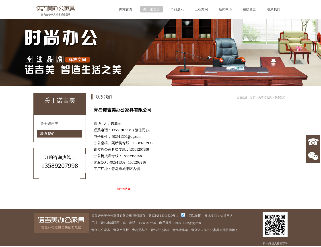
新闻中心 (225, 9)
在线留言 (249, 9)
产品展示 (177, 9)
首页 (252, 97)
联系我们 (273, 9)
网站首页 (125, 9)
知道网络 (226, 215)
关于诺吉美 (151, 9)
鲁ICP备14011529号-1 (163, 215)
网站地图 (195, 215)
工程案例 (201, 9)
